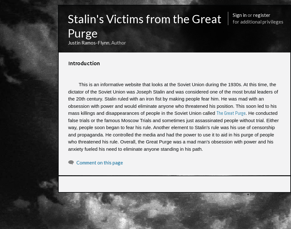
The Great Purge (231, 113)
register (261, 15)
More (255, 194)
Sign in (240, 15)
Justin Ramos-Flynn (88, 42)
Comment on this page (99, 162)
